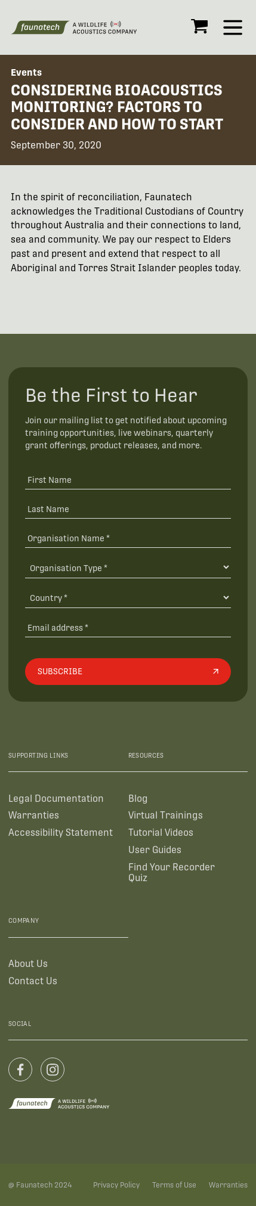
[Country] (128, 598)
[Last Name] (128, 508)
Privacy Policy (116, 1185)
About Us (28, 963)
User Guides (154, 849)
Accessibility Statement (60, 832)
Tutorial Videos (160, 832)
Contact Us (32, 981)
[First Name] (128, 479)
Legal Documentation (56, 798)
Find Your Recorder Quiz (171, 872)
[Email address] (128, 626)
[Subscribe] (128, 671)
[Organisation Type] (128, 567)
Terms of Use (174, 1185)
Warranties (33, 815)
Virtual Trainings (165, 815)
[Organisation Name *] (128, 537)
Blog (138, 798)
